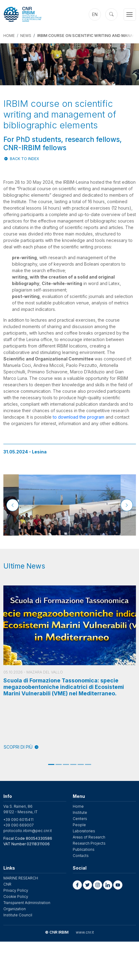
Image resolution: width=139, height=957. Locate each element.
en (95, 14)
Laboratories (84, 831)
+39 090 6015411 (18, 819)
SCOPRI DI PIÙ (21, 747)
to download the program (78, 417)
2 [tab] (59, 764)
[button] (77, 885)
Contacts (81, 855)
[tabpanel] (69, 668)
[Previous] (12, 505)
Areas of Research (89, 837)
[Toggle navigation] (130, 14)
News (25, 35)
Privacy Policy (15, 890)
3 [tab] (66, 764)
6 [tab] (88, 764)
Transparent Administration (26, 902)
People (79, 824)
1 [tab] (51, 764)
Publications (84, 849)
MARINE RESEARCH (20, 878)
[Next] (127, 505)
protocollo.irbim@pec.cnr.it (27, 830)
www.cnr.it (85, 932)
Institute (80, 812)
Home (9, 35)
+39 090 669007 (18, 825)
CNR (7, 884)
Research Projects (89, 843)
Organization (14, 909)
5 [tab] (81, 764)
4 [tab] (73, 764)
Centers (80, 818)
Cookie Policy (15, 896)
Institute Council (17, 915)
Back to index (24, 158)
